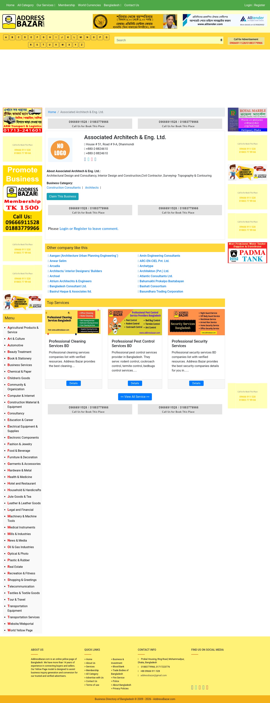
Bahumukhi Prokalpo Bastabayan (161, 281)
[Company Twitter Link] (88, 159)
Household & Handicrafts (24, 490)
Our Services (46, 5)
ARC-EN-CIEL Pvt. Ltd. (153, 261)
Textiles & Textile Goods (24, 593)
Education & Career (20, 420)
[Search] (167, 40)
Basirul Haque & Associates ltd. (70, 291)
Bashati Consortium (152, 286)
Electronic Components (23, 437)
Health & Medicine (20, 477)
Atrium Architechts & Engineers (70, 281)
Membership (66, 5)
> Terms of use (91, 685)
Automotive (15, 345)
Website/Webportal (21, 624)
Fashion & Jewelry (20, 444)
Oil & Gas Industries (21, 547)
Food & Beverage (19, 450)
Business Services (20, 365)
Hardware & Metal (20, 470)
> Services (89, 666)
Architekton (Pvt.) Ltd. (153, 271)
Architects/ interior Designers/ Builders (75, 271)
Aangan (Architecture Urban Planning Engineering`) (83, 255)
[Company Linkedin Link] (95, 159)
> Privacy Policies (120, 688)
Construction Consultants (64, 187)
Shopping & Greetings (22, 580)
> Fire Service (117, 677)
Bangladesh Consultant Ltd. (67, 286)
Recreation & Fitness (21, 573)
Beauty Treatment (19, 352)
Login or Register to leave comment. (89, 228)
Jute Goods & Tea (19, 496)
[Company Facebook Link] (85, 159)
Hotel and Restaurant (22, 483)
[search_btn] (221, 40)
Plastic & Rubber (19, 560)
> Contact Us (90, 681)
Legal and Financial (20, 510)
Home (10, 5)
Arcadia (54, 266)
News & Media (17, 540)
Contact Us (131, 5)
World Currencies (89, 5)
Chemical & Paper (19, 371)
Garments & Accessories (24, 464)
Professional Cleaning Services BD (67, 343)
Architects (92, 187)
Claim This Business (62, 196)
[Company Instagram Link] (92, 159)
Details (74, 383)
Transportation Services (24, 617)
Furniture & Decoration (23, 457)
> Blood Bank (117, 666)
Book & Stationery (20, 358)
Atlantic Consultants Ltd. (155, 276)
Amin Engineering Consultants (159, 255)
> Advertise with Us (94, 677)
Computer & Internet (21, 396)
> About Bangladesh (121, 685)
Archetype (145, 266)
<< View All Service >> (135, 396)
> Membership (91, 670)
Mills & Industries (19, 534)
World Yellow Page (20, 630)
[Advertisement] (135, 77)
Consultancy (16, 413)
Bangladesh (112, 5)
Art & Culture (16, 339)
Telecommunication (21, 586)
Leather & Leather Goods (24, 503)
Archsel (54, 276)
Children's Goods (19, 378)
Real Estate (15, 567)
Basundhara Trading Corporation (160, 291)
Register (259, 5)
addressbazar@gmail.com (153, 675)
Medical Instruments (21, 527)
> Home (88, 659)
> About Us (89, 663)
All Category (25, 5)
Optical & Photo (18, 553)
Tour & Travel (16, 599)
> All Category (91, 674)
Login (248, 5)
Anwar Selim (57, 261)
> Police (115, 681)
